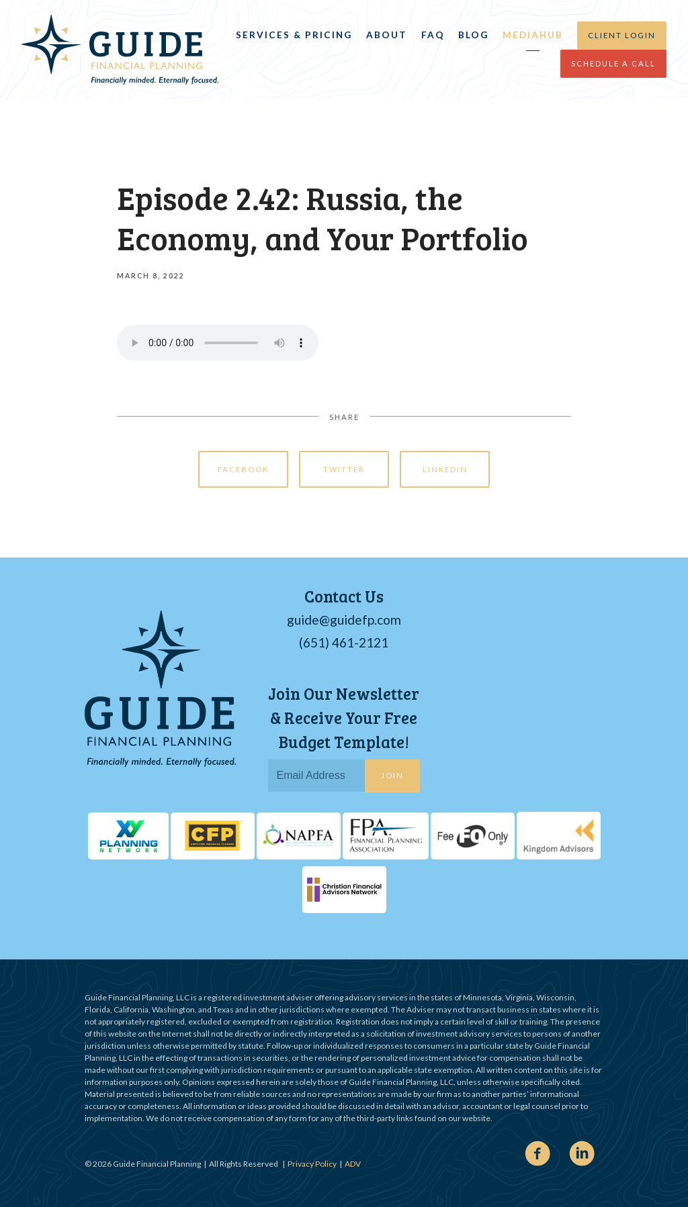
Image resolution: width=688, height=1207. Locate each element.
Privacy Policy (312, 1164)
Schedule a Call (613, 63)
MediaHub (533, 35)
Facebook (243, 469)
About (386, 35)
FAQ (433, 35)
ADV (353, 1164)
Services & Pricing (294, 35)
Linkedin (445, 469)
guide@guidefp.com (344, 619)
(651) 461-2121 (343, 642)
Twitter (344, 469)
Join (392, 775)
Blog (473, 35)
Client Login (622, 35)
